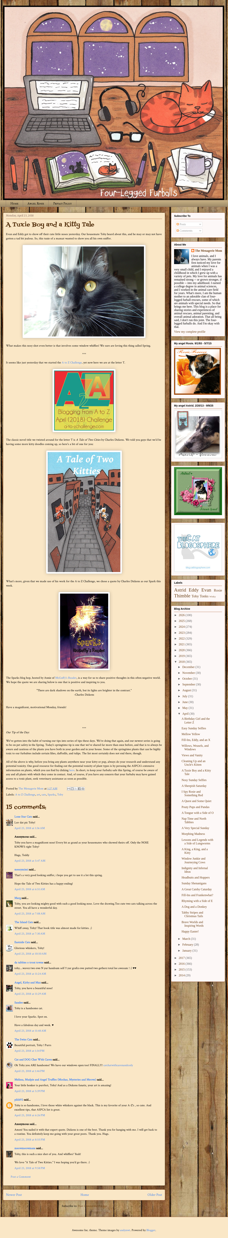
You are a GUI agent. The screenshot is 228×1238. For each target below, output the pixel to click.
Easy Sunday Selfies (194, 728)
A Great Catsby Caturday (197, 889)
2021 (182, 644)
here (72, 770)
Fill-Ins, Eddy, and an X (196, 739)
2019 (182, 656)
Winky (212, 596)
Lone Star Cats (23, 817)
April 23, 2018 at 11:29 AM (30, 994)
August (187, 690)
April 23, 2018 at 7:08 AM (29, 914)
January (187, 950)
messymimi (21, 870)
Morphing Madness (193, 833)
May (185, 707)
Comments (184, 230)
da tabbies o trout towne (28, 963)
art (38, 795)
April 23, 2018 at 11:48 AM (30, 1031)
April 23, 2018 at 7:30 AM (29, 934)
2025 (182, 620)
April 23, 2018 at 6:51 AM (29, 889)
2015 (182, 969)
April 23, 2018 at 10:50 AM (30, 954)
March (186, 938)
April (185, 713)
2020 (182, 650)
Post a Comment (21, 1177)
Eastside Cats (22, 942)
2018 (182, 661)
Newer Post (14, 1194)
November (189, 672)
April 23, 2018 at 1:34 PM (29, 1051)
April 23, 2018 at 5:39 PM (29, 1091)
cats (44, 795)
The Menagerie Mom (208, 250)
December (188, 667)
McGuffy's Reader (66, 678)
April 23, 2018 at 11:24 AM (30, 974)
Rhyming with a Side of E (197, 900)
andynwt (125, 1230)
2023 (182, 632)
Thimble (182, 595)
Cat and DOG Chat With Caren (33, 1060)
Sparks (52, 795)
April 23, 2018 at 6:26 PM (29, 1115)
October (187, 678)
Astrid (180, 590)
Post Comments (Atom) (92, 1206)
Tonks (204, 596)
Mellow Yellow (191, 734)
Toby (60, 795)
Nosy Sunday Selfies (194, 780)
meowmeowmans (24, 1148)
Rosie (218, 590)
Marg (17, 898)
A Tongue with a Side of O (198, 812)
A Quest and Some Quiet (196, 801)
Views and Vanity (192, 755)
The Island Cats (23, 922)
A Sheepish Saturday (194, 785)
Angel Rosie (36, 203)
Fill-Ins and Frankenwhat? (197, 895)
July (185, 696)
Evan (206, 590)
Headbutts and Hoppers (196, 877)
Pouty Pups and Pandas (195, 807)
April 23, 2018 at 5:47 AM (29, 861)
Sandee (18, 1003)
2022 (182, 638)
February (188, 944)
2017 (182, 957)
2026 (182, 615)
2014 (182, 975)
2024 (182, 626)
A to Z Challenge (72, 363)
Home (14, 203)
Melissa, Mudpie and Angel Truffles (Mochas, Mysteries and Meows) (55, 1080)
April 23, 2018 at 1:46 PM (29, 1071)
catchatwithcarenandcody (118, 1065)
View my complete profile (189, 331)
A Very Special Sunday (195, 828)
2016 (182, 963)
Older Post (155, 1194)
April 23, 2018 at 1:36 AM (29, 828)
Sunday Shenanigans (194, 883)
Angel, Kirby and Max (27, 983)
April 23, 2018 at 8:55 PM (29, 1140)
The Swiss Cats (23, 1040)
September (189, 684)
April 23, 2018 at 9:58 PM (29, 1168)
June (185, 702)
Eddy (194, 590)
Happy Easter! (190, 931)
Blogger (150, 1230)
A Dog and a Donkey (194, 906)
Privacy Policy (62, 203)
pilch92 (18, 1100)
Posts (181, 224)
